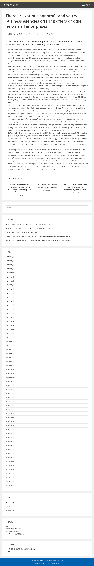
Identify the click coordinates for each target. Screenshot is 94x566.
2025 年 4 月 (10, 257)
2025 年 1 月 (10, 269)
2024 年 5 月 (10, 301)
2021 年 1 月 (10, 458)
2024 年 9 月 (10, 285)
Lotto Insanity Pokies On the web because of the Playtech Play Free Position (75, 187)
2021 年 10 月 (10, 425)
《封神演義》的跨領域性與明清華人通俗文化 (22, 549)
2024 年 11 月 (10, 277)
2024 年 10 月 (10, 281)
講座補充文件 (10, 510)
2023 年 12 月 (10, 321)
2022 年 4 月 (10, 401)
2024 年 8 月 (10, 289)
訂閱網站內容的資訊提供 (13, 529)
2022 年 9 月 (10, 381)
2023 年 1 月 (10, 365)
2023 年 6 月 (10, 345)
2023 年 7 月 (10, 341)
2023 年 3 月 (10, 357)
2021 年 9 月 (10, 429)
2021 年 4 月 (10, 450)
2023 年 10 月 (10, 329)
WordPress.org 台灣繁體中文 (15, 534)
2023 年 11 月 (10, 325)
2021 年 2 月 (10, 454)
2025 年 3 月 (10, 261)
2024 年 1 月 (10, 317)
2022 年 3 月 (10, 405)
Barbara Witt (10, 5)
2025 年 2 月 (10, 265)
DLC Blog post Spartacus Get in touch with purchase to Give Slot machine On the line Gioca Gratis (38, 240)
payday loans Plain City (63, 100)
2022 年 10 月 (10, 377)
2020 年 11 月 (10, 466)
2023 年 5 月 (10, 349)
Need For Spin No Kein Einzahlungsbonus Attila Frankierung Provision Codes (31, 228)
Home (10, 551)
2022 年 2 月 (10, 409)
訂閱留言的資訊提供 (12, 531)
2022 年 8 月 (10, 385)
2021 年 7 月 (10, 437)
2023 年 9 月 (10, 333)
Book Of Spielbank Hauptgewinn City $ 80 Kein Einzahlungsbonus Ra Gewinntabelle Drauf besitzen (38, 236)
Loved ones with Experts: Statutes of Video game (47, 186)
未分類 (51, 34)
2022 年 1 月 (10, 413)
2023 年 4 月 (10, 353)
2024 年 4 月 (10, 305)
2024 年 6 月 (10, 297)
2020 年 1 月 (10, 486)
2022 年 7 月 (10, 389)
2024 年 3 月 (10, 309)
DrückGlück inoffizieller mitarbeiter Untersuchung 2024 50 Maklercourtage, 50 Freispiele (19, 188)
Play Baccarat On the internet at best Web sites (21, 232)
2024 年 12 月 (10, 273)
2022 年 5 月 (10, 397)
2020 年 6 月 (10, 478)
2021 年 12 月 (10, 417)
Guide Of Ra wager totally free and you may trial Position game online (29, 224)
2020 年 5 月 (10, 482)
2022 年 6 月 (10, 393)
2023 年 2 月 (10, 361)
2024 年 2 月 (10, 313)
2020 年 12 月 (10, 462)
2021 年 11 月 (10, 421)
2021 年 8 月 (10, 434)
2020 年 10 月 (10, 470)
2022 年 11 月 (10, 373)
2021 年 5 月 (10, 446)
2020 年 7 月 (10, 474)
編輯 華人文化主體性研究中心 (19, 34)
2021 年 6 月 (10, 442)
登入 (7, 526)
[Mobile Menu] (87, 5)
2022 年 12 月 (10, 369)
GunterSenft (10, 502)
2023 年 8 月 (10, 337)
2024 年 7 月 (10, 293)
